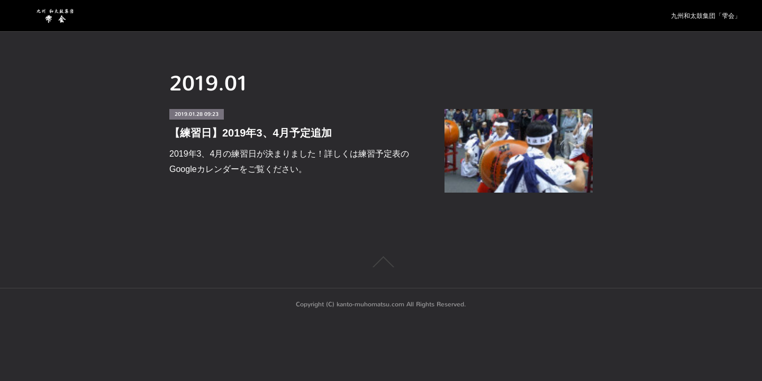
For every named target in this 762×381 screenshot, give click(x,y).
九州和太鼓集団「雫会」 (706, 16)
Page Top (381, 262)
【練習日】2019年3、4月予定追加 (250, 133)
